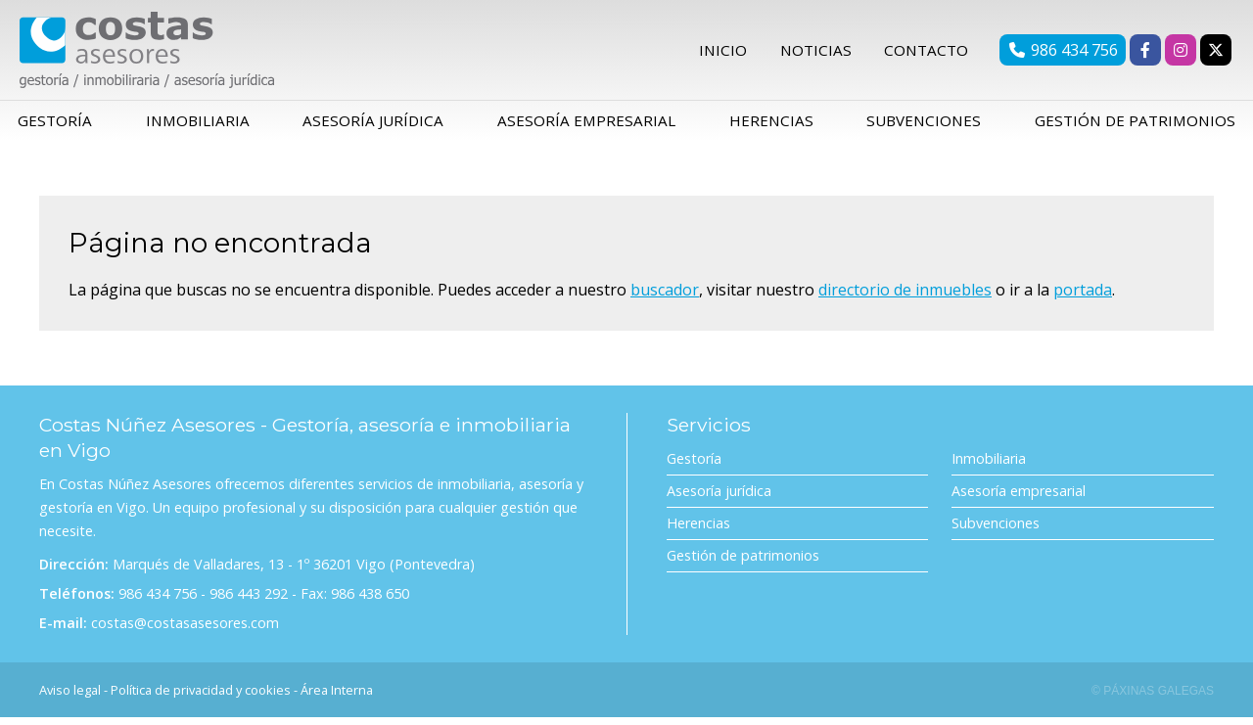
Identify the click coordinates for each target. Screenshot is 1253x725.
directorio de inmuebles (905, 296)
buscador (664, 296)
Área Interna (337, 697)
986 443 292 (248, 601)
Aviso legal (70, 697)
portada (1082, 296)
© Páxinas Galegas (1152, 698)
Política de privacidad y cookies (201, 697)
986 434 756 (157, 601)
